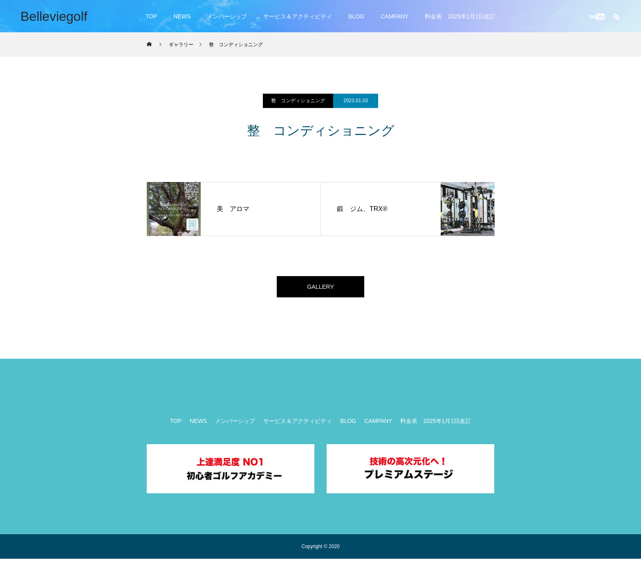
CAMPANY (394, 16)
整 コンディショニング (298, 100)
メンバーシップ (227, 16)
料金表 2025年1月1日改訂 (460, 16)
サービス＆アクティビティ (297, 16)
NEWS (182, 16)
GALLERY (320, 288)
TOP (151, 16)
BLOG (356, 16)
